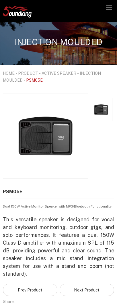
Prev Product (30, 289)
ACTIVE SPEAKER (59, 73)
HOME (9, 73)
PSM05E (34, 80)
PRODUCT (28, 73)
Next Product (87, 289)
